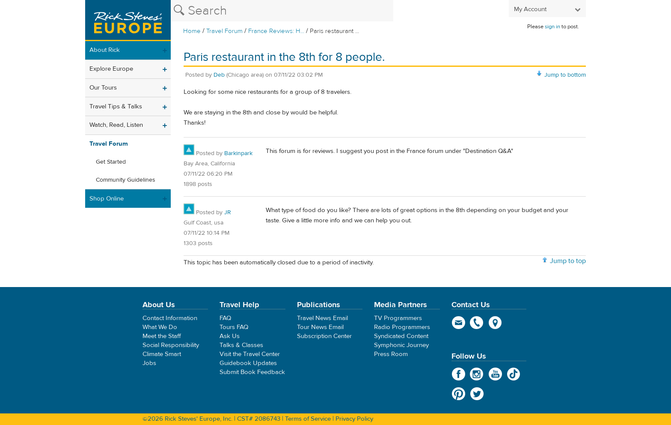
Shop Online (106, 199)
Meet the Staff (162, 336)
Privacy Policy (354, 419)
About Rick (104, 50)
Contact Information (170, 318)
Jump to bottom (565, 75)
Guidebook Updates (248, 363)
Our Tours (103, 88)
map (495, 322)
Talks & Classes (241, 345)
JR (227, 212)
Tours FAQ (234, 327)
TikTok (514, 374)
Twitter (477, 394)
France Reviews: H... (276, 31)
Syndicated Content (401, 336)
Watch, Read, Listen (116, 125)
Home (192, 31)
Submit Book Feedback (252, 372)
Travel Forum (224, 31)
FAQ (225, 318)
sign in (552, 26)
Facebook (458, 374)
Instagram (477, 374)
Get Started (111, 162)
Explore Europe (111, 69)
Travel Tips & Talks (115, 106)
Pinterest (458, 394)
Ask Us (230, 336)
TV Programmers (398, 318)
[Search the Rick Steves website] (282, 10)
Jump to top (568, 261)
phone (477, 322)
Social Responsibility (171, 345)
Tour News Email (320, 327)
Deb (219, 75)
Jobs (149, 363)
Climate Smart (162, 354)
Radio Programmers (402, 327)
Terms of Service (308, 419)
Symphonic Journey (401, 345)
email (458, 322)
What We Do (160, 327)
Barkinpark (238, 153)
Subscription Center (324, 336)
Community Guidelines (125, 180)
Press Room (391, 354)
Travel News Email (322, 318)
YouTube (495, 374)
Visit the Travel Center (250, 354)
